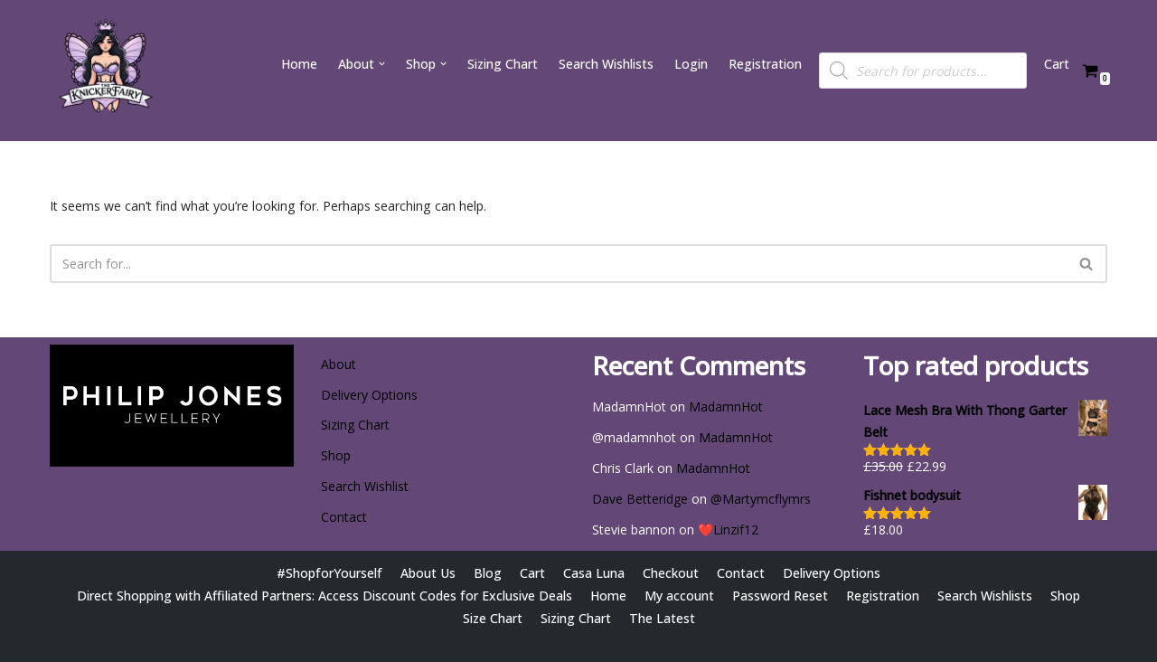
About (338, 364)
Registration (765, 63)
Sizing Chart (502, 63)
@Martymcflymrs (760, 498)
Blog (487, 573)
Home (298, 63)
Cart (1056, 63)
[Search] (558, 263)
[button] (381, 64)
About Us (427, 573)
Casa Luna (593, 573)
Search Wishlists (606, 63)
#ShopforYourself (329, 573)
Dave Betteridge (640, 498)
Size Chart (492, 618)
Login (691, 63)
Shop (336, 455)
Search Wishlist (365, 486)
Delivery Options (369, 394)
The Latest (662, 618)
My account (678, 595)
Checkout (670, 573)
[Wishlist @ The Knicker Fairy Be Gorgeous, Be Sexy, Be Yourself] (104, 70)
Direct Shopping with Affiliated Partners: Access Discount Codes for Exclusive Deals (324, 595)
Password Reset (779, 595)
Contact (344, 516)
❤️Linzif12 (728, 529)
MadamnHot (726, 406)
